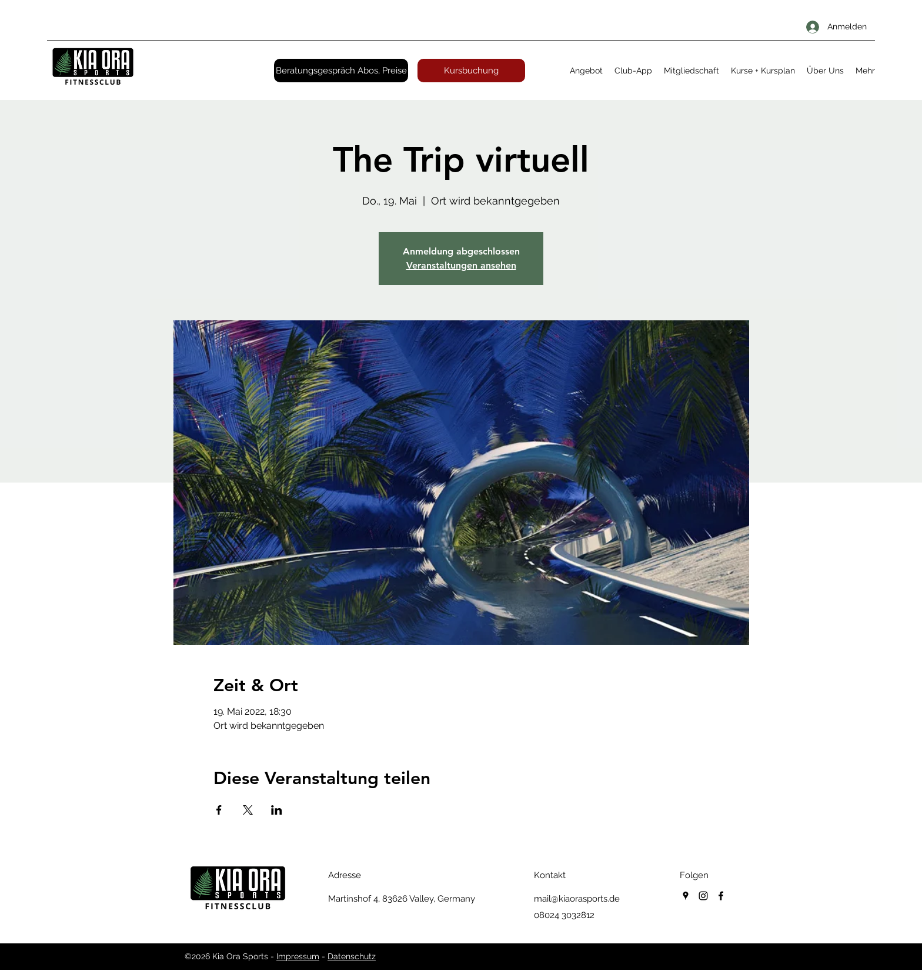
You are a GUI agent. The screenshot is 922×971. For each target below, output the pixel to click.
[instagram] (703, 896)
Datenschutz (352, 956)
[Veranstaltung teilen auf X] (247, 810)
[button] (586, 70)
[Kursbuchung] (471, 70)
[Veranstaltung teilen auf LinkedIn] (276, 810)
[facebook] (721, 896)
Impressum (297, 956)
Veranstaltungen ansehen (461, 265)
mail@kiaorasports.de (577, 898)
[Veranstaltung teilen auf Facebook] (219, 810)
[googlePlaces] (686, 896)
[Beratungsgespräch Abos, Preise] (341, 70)
